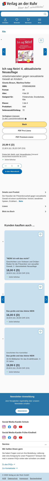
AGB (4, 478)
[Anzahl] (12, 166)
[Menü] (39, 21)
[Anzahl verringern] (5, 166)
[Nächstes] (45, 51)
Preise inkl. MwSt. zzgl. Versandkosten (16, 154)
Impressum (23, 478)
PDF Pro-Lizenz (24, 131)
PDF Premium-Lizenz (24, 137)
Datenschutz (13, 478)
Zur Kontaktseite (9, 468)
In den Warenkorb (12, 171)
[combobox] (21, 14)
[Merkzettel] (17, 21)
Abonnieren (22, 411)
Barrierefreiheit (36, 478)
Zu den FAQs (8, 465)
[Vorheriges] (4, 51)
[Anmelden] (5, 21)
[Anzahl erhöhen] (18, 166)
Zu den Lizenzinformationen (14, 118)
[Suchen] (45, 14)
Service (5, 444)
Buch (24, 124)
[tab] (24, 196)
